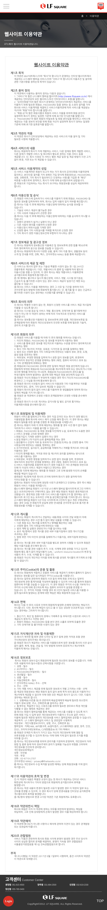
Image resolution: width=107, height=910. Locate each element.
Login (8, 901)
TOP (100, 901)
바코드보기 (101, 6)
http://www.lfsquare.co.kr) (73, 96)
